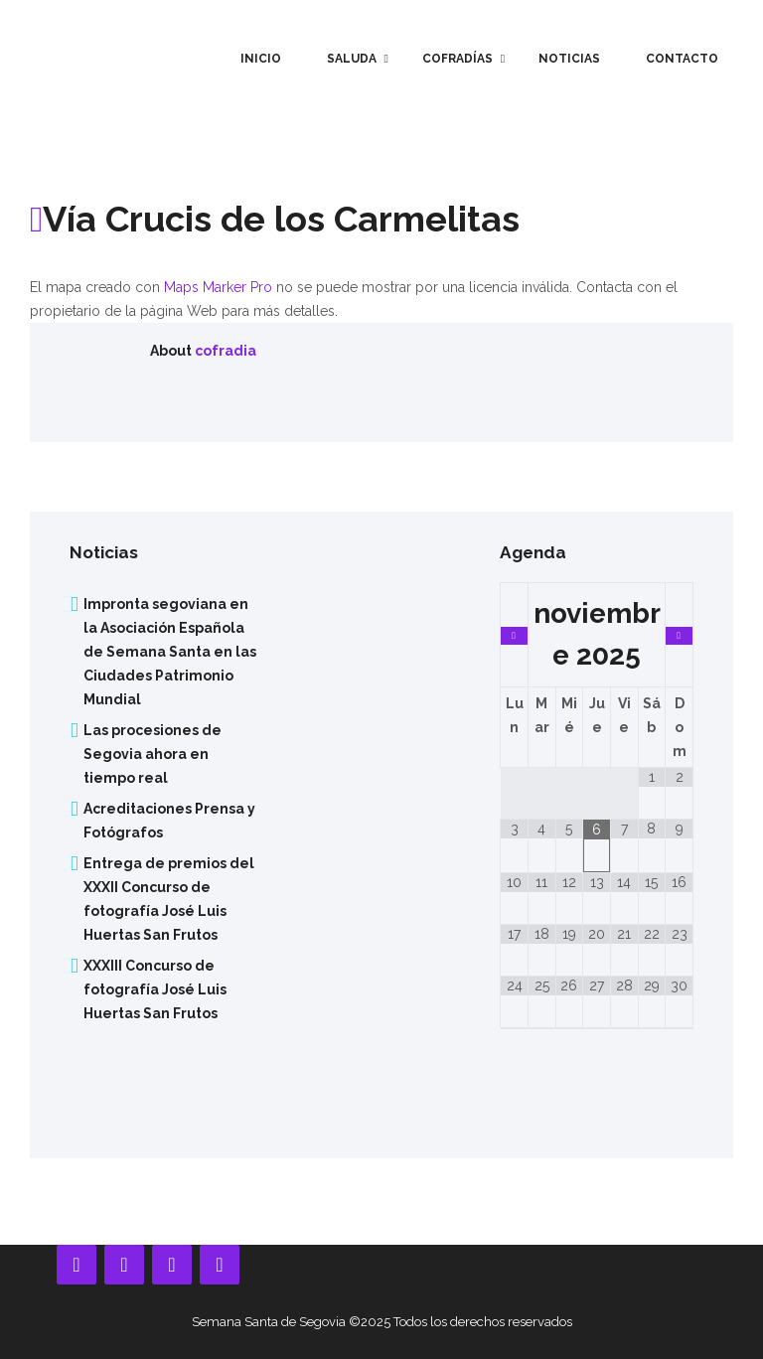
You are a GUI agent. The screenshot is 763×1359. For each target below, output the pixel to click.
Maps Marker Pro (218, 287)
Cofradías (457, 59)
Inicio (260, 59)
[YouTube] (124, 1264)
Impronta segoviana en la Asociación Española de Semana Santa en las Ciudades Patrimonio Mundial (169, 651)
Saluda (352, 59)
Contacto (682, 59)
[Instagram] (172, 1264)
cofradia (225, 351)
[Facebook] (76, 1264)
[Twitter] (219, 1264)
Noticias (569, 59)
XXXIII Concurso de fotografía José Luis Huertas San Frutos (155, 989)
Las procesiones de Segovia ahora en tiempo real (152, 754)
